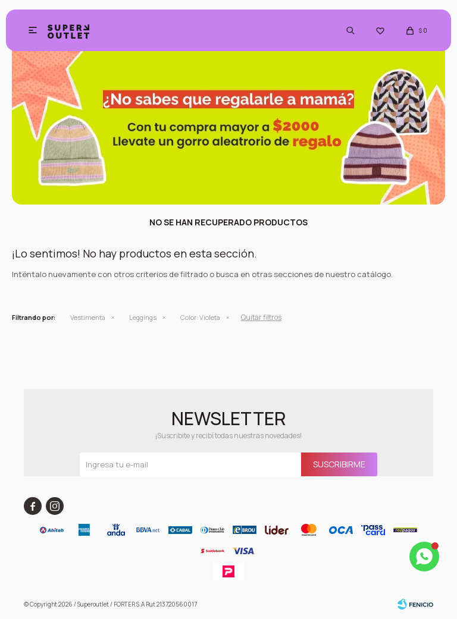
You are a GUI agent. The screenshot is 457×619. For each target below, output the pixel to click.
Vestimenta (87, 317)
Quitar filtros (261, 317)
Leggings (142, 317)
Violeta (200, 317)
